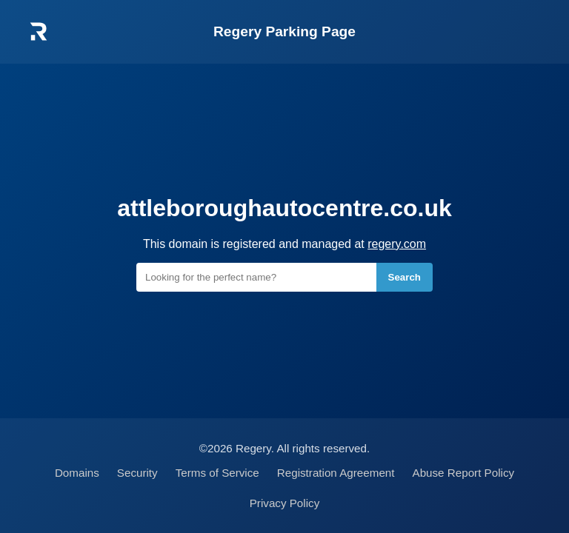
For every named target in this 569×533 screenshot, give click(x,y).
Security (137, 472)
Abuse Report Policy (464, 472)
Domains (77, 472)
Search (404, 277)
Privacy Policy (285, 503)
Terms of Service (217, 472)
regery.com (396, 244)
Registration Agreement (336, 472)
